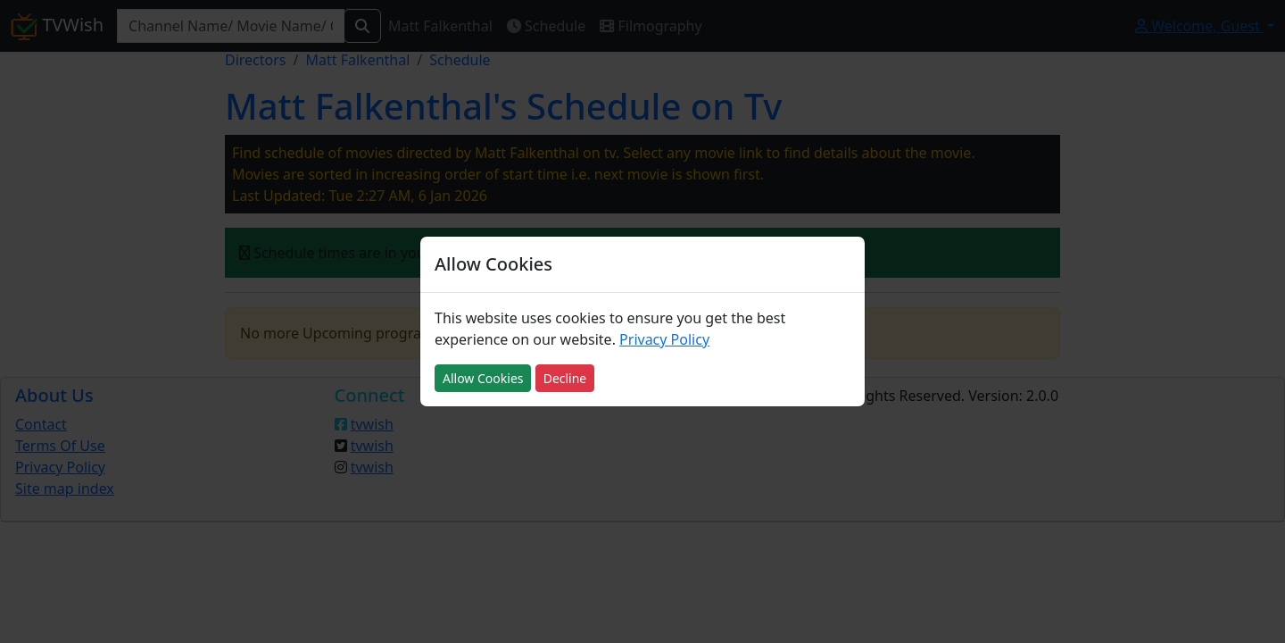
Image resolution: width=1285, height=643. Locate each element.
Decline (565, 378)
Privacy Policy (664, 339)
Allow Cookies (483, 378)
